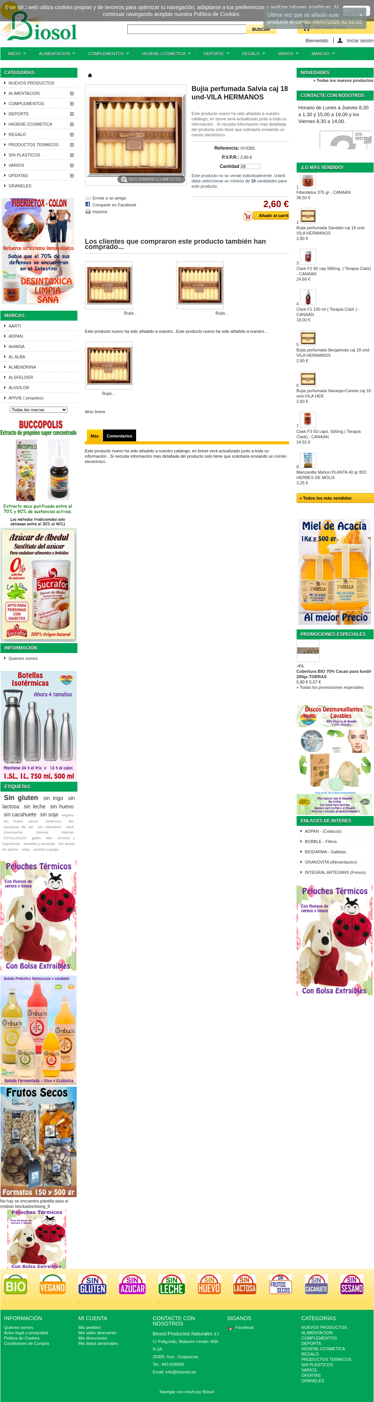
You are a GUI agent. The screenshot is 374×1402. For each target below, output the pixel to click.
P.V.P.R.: (230, 157)
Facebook (245, 1327)
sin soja (49, 814)
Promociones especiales (333, 634)
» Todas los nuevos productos (343, 80)
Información (21, 648)
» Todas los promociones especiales (330, 687)
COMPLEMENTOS (104, 55)
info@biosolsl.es (180, 1372)
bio (71, 821)
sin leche (34, 806)
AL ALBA (17, 356)
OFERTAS (18, 175)
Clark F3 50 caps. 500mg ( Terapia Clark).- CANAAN (329, 436)
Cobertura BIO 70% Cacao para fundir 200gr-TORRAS (334, 674)
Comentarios (119, 436)
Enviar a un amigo (110, 198)
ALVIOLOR (19, 387)
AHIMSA (17, 346)
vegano (67, 815)
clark (70, 827)
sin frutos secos (20, 821)
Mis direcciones (93, 1338)
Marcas (15, 315)
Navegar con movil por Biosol (186, 1391)
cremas (42, 832)
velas (25, 849)
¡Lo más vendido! (322, 167)
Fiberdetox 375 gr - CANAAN (324, 195)
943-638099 (361, 137)
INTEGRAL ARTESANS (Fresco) (335, 872)
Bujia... (130, 313)
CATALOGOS (14, 838)
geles (36, 838)
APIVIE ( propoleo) (26, 398)
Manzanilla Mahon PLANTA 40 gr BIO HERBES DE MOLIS (332, 477)
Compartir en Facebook (114, 205)
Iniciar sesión (360, 40)
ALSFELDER (21, 377)
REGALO (249, 55)
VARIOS (284, 55)
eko (49, 838)
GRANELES (20, 186)
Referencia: (226, 148)
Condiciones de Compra (26, 1343)
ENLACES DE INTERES (326, 821)
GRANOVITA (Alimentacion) (331, 862)
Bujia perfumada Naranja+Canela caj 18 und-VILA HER (334, 396)
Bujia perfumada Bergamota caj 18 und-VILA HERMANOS (334, 355)
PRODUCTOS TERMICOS (34, 144)
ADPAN (16, 336)
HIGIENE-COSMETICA (162, 55)
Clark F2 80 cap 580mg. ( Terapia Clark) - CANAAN (334, 273)
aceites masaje (46, 849)
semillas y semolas (39, 844)
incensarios (12, 832)
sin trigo (53, 798)
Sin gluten (21, 798)
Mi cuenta (93, 1318)
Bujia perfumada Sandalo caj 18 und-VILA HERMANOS (331, 233)
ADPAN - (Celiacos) (323, 831)
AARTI (15, 326)
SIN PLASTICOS (24, 155)
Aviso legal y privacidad (26, 1332)
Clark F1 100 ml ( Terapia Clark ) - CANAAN (328, 314)
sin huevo (62, 806)
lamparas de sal (18, 827)
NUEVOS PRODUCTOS (32, 83)
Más (95, 436)
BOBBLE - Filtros (321, 841)
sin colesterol (49, 827)
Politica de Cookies (22, 1338)
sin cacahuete (20, 814)
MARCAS (319, 55)
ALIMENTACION (53, 55)
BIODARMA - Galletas (325, 852)
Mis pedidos (90, 1327)
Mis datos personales (98, 1343)
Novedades (315, 72)
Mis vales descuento (98, 1332)
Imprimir (100, 211)
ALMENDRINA (22, 367)
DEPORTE (213, 55)
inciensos (53, 821)
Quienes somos (23, 658)
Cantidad (229, 166)
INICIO (13, 55)
